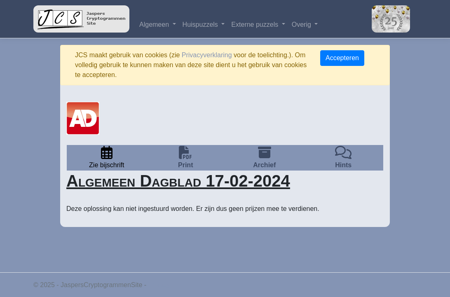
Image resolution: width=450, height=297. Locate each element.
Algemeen (155, 24)
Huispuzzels (201, 24)
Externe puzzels (255, 24)
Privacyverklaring (207, 54)
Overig (302, 24)
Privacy (159, 284)
